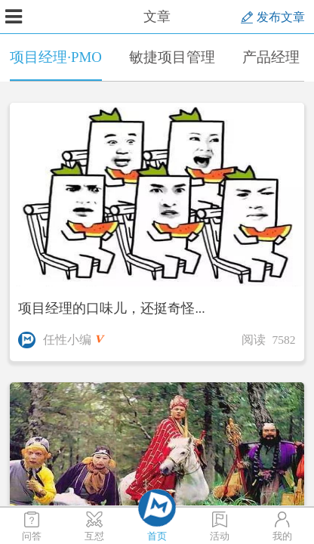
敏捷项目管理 (172, 57)
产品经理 (271, 57)
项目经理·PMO (56, 65)
